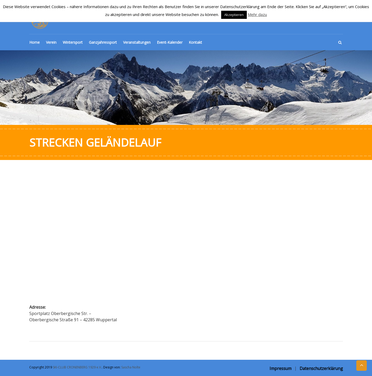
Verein (51, 42)
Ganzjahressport (103, 42)
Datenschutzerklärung (321, 368)
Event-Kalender (169, 42)
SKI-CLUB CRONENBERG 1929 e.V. (77, 367)
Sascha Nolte (130, 367)
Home (34, 42)
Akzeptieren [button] (234, 14)
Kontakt (195, 42)
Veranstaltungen (137, 42)
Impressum (280, 368)
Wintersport (73, 42)
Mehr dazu (257, 14)
